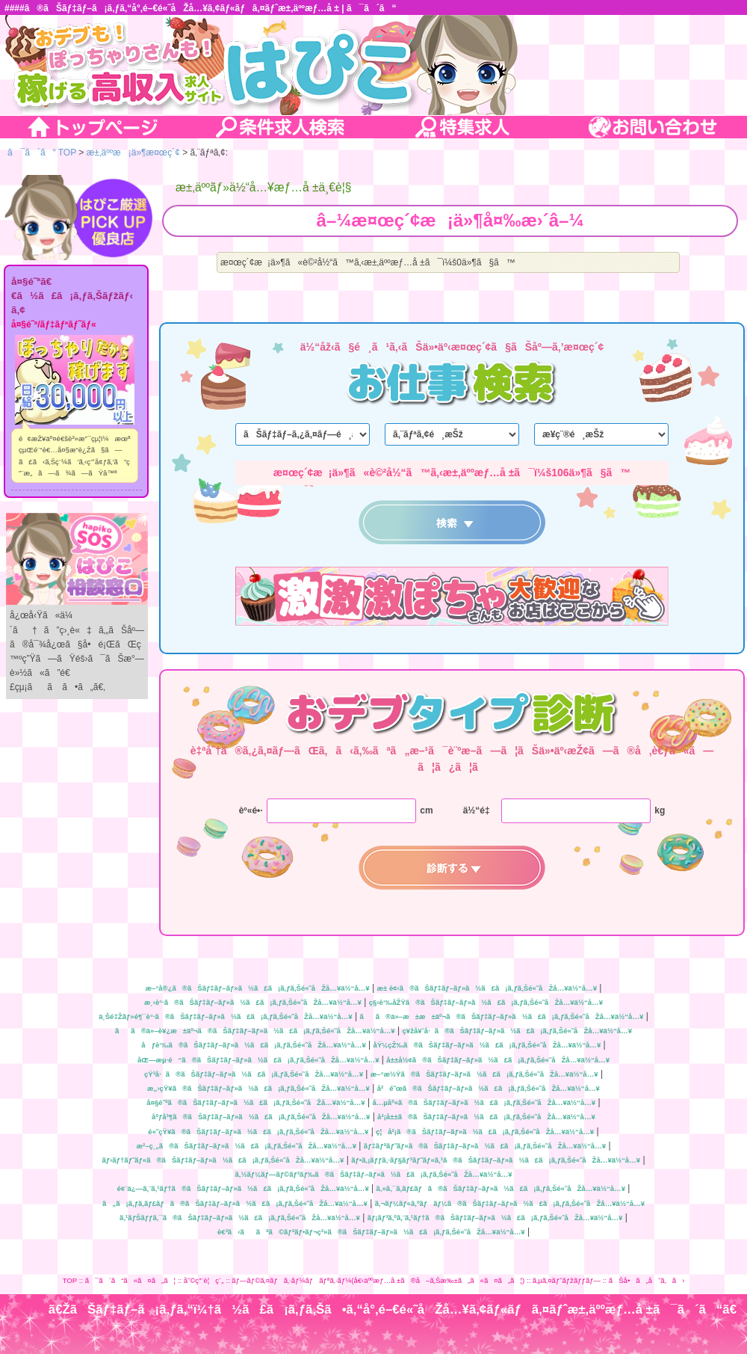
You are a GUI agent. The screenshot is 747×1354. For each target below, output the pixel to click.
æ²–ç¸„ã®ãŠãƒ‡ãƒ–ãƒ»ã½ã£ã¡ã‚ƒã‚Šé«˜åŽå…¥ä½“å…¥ (246, 1146)
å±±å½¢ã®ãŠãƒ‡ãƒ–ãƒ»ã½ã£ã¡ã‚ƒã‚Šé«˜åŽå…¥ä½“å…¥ (498, 1060)
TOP (70, 1280)
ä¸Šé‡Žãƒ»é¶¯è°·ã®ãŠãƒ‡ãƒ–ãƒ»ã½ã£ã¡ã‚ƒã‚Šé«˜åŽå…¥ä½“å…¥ (225, 1016)
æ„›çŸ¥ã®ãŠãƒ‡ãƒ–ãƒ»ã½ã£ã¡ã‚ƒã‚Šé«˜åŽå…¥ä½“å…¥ (258, 1088)
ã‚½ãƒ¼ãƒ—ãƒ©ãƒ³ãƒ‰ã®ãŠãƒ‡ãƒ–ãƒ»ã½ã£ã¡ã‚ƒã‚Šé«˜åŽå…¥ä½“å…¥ (373, 1174)
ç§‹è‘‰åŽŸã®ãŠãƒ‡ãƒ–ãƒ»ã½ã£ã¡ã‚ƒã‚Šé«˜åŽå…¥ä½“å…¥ (486, 1002)
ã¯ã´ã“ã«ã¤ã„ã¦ (130, 1280)
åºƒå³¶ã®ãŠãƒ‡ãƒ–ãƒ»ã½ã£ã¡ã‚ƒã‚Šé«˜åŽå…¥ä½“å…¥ (261, 1117)
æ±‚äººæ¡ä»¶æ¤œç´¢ (133, 152)
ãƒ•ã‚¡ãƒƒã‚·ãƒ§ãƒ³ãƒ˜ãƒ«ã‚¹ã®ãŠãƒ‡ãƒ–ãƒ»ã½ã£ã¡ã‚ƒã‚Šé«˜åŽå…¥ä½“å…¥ (495, 1160)
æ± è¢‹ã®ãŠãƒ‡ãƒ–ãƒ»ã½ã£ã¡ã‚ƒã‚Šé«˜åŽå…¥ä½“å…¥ (486, 988)
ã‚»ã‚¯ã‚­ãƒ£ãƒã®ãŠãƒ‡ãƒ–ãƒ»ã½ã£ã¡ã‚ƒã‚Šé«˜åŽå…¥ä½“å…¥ (500, 1188)
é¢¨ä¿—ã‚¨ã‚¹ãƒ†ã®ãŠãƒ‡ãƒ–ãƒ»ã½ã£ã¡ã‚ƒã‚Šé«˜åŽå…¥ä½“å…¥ (243, 1188)
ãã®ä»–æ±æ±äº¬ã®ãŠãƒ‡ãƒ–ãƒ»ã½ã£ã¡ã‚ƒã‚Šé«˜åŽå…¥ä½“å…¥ (501, 1016)
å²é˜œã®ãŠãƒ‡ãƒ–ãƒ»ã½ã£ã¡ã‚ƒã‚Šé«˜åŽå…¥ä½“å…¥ (488, 1088)
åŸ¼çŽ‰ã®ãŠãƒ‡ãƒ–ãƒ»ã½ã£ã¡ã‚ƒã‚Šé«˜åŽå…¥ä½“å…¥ (487, 1045)
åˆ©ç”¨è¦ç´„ (204, 1280)
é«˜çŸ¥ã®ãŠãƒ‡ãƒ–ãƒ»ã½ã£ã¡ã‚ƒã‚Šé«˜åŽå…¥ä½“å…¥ (258, 1131)
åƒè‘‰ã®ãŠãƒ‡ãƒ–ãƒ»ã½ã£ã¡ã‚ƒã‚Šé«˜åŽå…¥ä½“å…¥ (253, 1045)
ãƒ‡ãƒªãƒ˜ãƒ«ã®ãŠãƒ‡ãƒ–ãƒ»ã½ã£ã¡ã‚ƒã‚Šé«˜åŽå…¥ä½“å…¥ (485, 1146)
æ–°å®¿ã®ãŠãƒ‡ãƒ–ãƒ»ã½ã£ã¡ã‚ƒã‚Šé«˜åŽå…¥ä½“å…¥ (258, 988)
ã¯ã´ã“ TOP (41, 152)
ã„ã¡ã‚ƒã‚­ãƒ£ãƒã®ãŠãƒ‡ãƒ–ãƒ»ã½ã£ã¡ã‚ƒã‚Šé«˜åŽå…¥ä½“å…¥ (235, 1203)
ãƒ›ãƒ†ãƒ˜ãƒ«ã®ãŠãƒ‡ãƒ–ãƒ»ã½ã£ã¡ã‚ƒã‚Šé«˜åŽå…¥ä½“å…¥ (223, 1160)
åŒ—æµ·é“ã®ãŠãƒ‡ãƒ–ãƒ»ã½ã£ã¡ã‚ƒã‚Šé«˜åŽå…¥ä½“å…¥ (258, 1060)
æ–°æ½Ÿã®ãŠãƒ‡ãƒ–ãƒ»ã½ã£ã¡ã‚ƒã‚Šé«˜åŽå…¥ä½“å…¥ (484, 1074)
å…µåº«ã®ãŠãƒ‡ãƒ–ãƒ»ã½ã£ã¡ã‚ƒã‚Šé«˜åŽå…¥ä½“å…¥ (483, 1102)
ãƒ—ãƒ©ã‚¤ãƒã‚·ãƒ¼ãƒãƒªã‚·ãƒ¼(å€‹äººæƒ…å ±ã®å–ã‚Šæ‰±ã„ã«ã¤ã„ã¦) (378, 1280)
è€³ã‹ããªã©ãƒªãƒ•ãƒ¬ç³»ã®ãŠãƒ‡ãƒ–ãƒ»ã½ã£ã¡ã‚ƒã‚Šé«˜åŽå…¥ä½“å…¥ (371, 1232)
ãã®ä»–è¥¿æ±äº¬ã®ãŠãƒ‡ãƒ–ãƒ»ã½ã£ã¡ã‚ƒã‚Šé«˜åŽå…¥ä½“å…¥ (255, 1031)
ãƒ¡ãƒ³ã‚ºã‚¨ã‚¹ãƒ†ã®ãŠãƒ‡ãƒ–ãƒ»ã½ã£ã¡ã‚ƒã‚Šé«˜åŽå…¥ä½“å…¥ (495, 1217)
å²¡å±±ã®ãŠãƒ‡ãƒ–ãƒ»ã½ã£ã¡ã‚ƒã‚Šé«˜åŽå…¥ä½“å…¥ (486, 1117)
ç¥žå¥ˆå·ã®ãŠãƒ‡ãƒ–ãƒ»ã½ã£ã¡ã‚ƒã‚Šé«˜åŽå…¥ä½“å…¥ (517, 1031)
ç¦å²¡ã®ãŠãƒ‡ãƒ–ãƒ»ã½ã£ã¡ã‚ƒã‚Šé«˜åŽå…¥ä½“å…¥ (485, 1131)
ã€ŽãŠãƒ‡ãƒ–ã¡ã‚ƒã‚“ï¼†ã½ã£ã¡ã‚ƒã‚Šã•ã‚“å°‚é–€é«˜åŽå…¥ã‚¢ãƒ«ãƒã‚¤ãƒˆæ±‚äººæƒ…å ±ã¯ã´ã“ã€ (398, 1309)
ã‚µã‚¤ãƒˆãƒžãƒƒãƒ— (567, 1280)
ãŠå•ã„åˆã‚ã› (647, 1280)
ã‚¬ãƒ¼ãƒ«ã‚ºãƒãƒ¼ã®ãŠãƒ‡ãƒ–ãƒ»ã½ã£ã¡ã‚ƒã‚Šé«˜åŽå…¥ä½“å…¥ (510, 1203)
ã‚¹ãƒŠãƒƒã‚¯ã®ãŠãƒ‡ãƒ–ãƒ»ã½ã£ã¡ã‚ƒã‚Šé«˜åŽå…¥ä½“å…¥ (240, 1217)
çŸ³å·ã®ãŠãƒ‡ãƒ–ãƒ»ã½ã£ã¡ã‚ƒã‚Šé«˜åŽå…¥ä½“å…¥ (253, 1074)
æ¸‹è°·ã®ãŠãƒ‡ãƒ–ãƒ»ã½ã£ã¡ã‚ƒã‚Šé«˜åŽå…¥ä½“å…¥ (253, 1002)
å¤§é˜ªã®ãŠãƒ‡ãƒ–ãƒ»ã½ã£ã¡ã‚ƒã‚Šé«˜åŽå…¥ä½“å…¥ (255, 1102)
